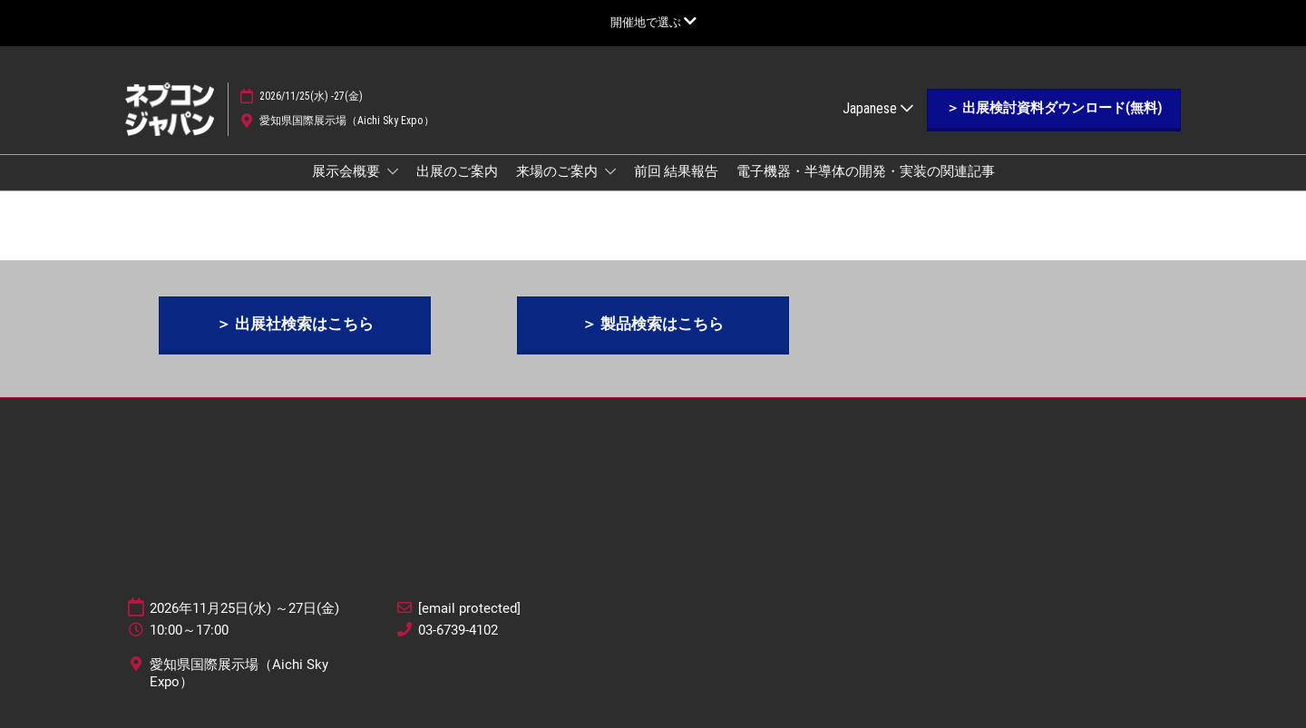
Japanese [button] (878, 108)
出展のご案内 (457, 171)
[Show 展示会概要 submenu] (392, 171)
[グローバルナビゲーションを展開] (653, 22)
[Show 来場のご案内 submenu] (610, 171)
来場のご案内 (558, 171)
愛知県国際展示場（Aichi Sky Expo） (346, 120)
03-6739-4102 (458, 630)
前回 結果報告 (676, 171)
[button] (1054, 109)
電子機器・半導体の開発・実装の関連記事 (865, 171)
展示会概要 (347, 171)
